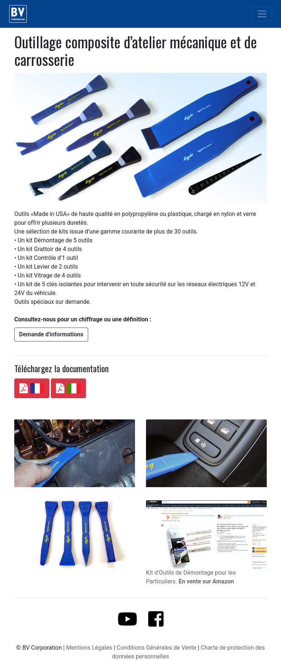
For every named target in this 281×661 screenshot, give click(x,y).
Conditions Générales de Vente (156, 647)
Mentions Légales (89, 647)
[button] (51, 334)
